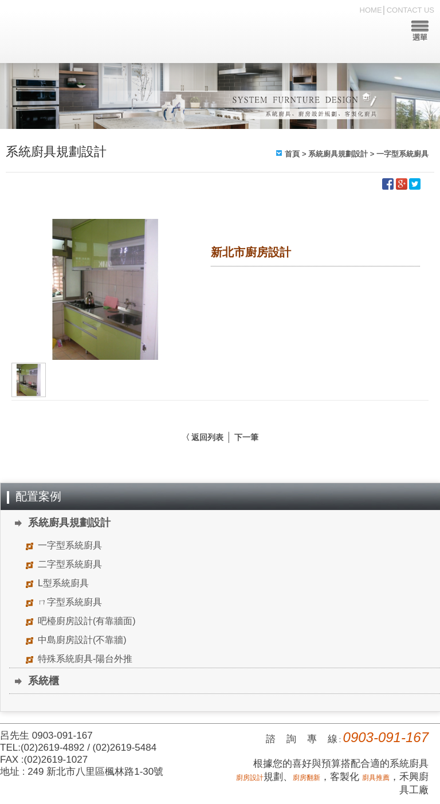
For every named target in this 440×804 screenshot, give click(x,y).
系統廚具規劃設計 (338, 154)
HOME (371, 10)
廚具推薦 (376, 778)
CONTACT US (410, 10)
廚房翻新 (306, 778)
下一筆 (246, 437)
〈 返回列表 (203, 437)
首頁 (292, 154)
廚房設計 (250, 778)
